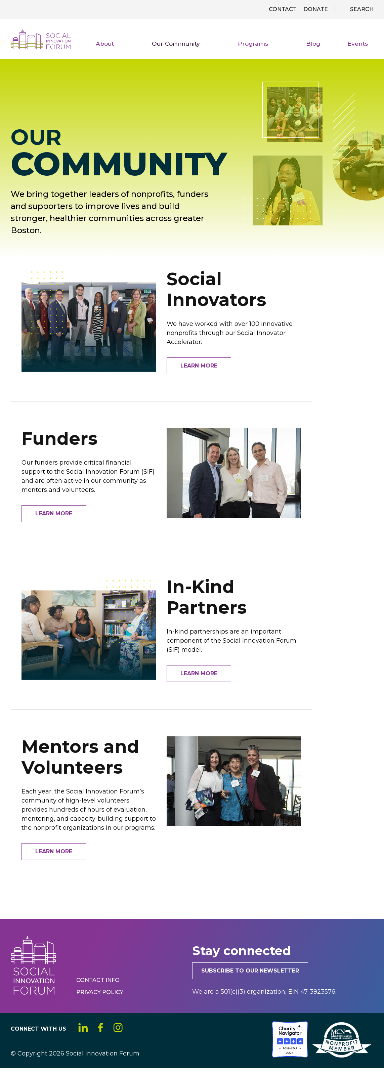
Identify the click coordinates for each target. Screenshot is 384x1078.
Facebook (105, 1038)
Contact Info (99, 990)
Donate (315, 9)
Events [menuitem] (361, 52)
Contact (283, 9)
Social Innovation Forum (52, 43)
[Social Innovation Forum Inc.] (271, 1065)
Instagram (125, 1038)
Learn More (198, 373)
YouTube (146, 1038)
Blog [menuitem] (324, 52)
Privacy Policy (100, 1002)
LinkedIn (84, 1038)
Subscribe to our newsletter (255, 980)
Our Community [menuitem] (210, 53)
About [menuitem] (150, 53)
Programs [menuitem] (277, 53)
